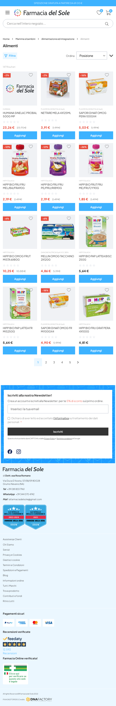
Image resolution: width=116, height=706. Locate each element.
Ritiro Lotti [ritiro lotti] (8, 601)
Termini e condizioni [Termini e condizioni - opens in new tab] (64, 438)
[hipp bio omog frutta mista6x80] (20, 247)
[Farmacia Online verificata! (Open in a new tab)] (15, 683)
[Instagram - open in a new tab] (17, 452)
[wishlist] (99, 12)
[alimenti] (46, 362)
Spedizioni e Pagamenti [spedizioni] (15, 570)
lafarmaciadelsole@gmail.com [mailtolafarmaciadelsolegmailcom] (25, 499)
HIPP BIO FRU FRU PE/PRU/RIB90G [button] (52, 186)
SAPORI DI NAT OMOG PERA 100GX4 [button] (92, 114)
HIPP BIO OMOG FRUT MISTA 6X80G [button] (17, 257)
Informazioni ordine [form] (13, 580)
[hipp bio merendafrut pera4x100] (96, 319)
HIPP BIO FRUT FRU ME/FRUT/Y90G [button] (91, 186)
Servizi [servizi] (6, 549)
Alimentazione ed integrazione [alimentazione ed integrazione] (58, 39)
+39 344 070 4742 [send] (25, 494)
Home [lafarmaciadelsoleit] (6, 39)
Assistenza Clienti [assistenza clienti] (12, 539)
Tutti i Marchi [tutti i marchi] (9, 585)
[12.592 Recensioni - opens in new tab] (58, 646)
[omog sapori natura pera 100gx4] (96, 104)
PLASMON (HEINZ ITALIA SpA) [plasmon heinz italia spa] (53, 109)
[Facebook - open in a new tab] (10, 452)
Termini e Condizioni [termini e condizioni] (13, 565)
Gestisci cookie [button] (11, 560)
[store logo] (53, 12)
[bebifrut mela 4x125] (58, 104)
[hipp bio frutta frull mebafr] (20, 176)
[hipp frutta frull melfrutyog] (96, 176)
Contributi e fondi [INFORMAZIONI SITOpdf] (12, 596)
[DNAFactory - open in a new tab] (39, 699)
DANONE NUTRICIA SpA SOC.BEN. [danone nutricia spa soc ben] (55, 252)
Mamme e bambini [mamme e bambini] (26, 39)
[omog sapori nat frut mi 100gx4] (58, 319)
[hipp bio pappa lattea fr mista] (20, 319)
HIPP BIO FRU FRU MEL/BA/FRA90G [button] (14, 186)
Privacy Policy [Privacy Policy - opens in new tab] (49, 438)
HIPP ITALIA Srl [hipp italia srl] (8, 181)
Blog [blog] (5, 575)
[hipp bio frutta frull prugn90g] (58, 176)
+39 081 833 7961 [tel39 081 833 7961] (16, 489)
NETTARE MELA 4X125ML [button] (56, 112)
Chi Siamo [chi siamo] (8, 544)
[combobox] (58, 23)
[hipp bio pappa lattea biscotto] (96, 247)
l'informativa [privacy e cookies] (61, 418)
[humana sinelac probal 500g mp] (20, 104)
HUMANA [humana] (6, 109)
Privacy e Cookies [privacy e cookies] (12, 554)
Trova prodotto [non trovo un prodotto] (11, 590)
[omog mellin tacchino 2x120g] (58, 247)
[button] (108, 23)
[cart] (108, 12)
